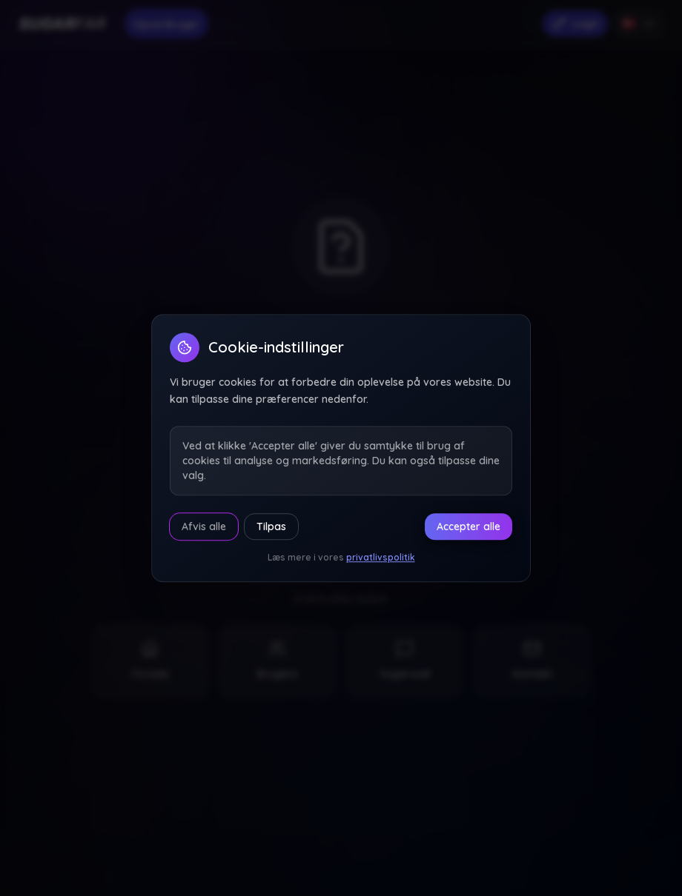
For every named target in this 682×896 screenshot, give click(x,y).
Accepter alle (468, 526)
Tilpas (271, 526)
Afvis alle (204, 526)
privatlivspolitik (380, 557)
